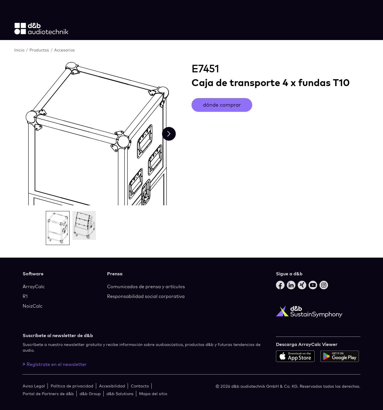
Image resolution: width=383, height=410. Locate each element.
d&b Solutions (119, 393)
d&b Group (90, 393)
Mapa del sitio (153, 393)
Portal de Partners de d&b (48, 393)
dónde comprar (222, 104)
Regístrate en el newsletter (55, 364)
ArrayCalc (34, 286)
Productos (39, 50)
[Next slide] (169, 134)
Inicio (19, 50)
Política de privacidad (72, 386)
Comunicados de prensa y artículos (146, 286)
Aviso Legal (34, 386)
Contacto (140, 386)
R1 (25, 296)
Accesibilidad (112, 386)
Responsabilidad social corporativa (146, 296)
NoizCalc (32, 306)
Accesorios (64, 50)
